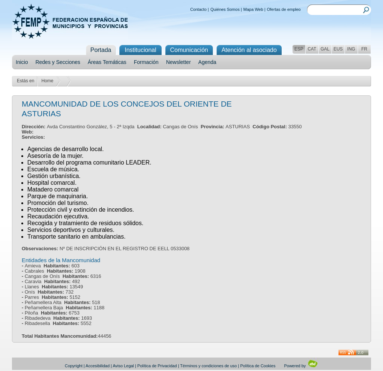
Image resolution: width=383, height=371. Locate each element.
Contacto (198, 9)
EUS (338, 49)
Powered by (301, 366)
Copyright (73, 366)
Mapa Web (253, 9)
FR (364, 49)
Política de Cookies (257, 366)
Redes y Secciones (58, 62)
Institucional (140, 50)
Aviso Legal (123, 366)
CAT (311, 49)
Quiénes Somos (224, 9)
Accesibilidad (98, 366)
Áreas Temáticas (107, 62)
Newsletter (178, 62)
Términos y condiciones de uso (208, 366)
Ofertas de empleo (284, 9)
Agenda (207, 62)
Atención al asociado (249, 50)
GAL (325, 49)
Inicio (22, 62)
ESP (298, 49)
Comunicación (189, 50)
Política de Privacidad (157, 366)
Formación (146, 62)
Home (47, 80)
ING (351, 49)
